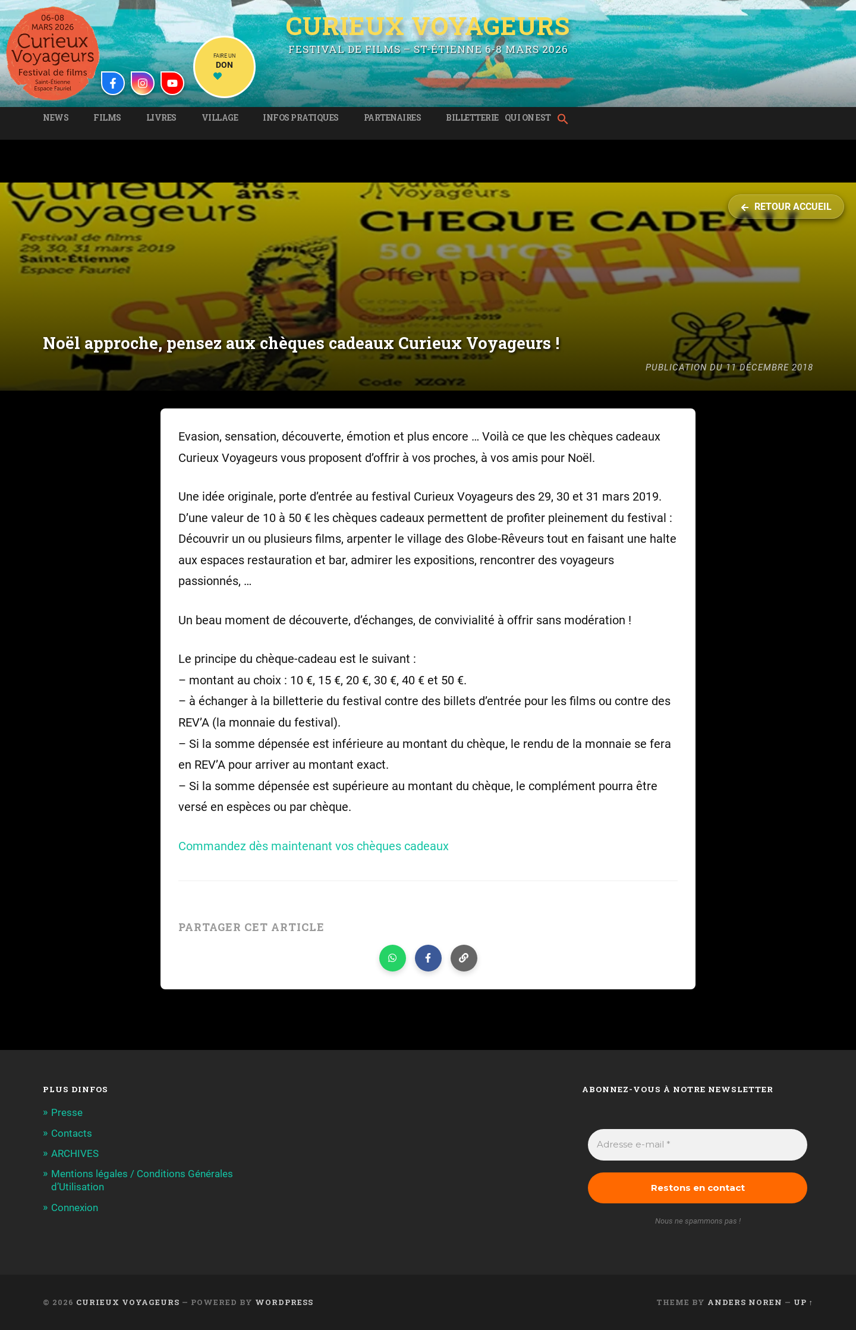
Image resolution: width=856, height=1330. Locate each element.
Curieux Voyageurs (428, 25)
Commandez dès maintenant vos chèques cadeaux (313, 846)
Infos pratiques (301, 117)
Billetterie (472, 117)
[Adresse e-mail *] (697, 1145)
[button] (566, 120)
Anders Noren (744, 1302)
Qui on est (528, 117)
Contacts (71, 1133)
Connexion (74, 1207)
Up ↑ (803, 1302)
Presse (67, 1112)
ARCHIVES (75, 1153)
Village (220, 117)
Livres (161, 117)
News (55, 117)
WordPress (284, 1302)
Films (107, 117)
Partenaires (392, 117)
